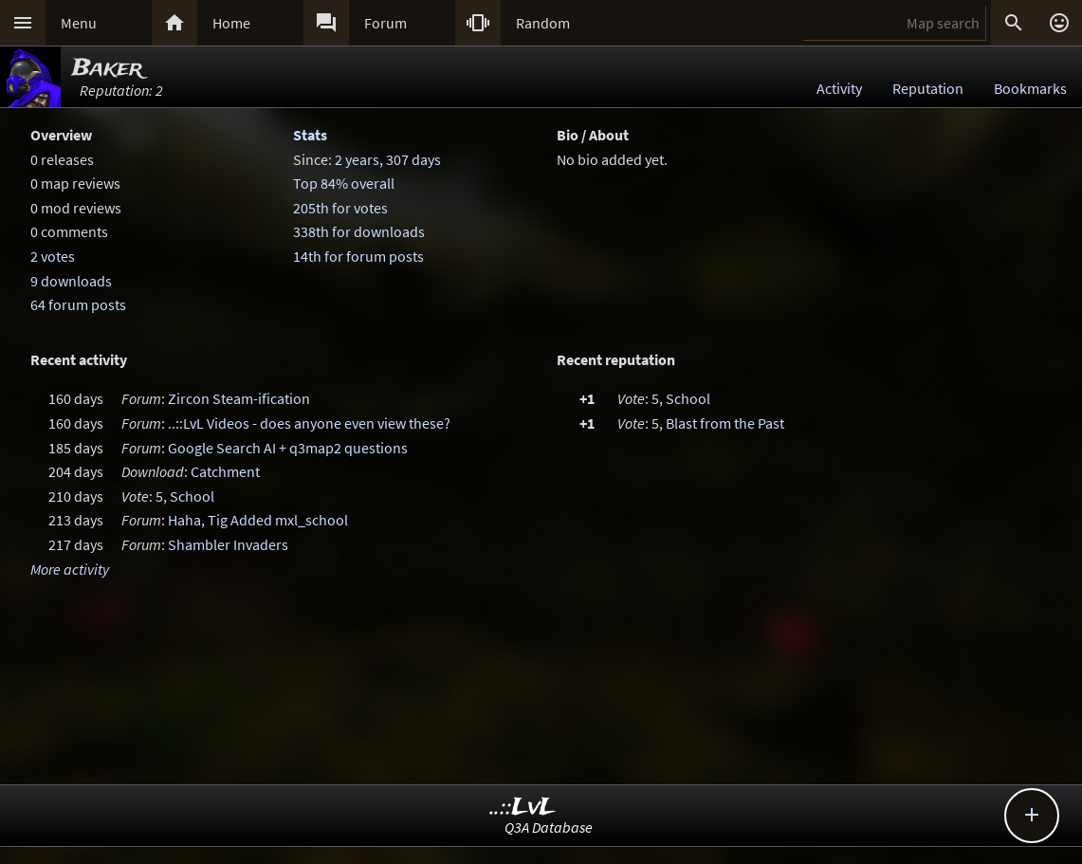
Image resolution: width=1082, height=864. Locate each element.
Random (543, 22)
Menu (79, 22)
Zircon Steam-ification (239, 398)
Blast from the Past (725, 423)
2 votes (52, 256)
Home (231, 22)
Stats (310, 134)
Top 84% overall (343, 183)
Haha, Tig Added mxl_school (258, 519)
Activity (839, 88)
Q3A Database (548, 827)
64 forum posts (78, 304)
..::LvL (523, 807)
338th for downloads (359, 231)
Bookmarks (1030, 88)
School (192, 496)
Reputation (927, 88)
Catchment (225, 471)
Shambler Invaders (228, 544)
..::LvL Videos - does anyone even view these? (309, 423)
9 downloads (71, 280)
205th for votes (340, 207)
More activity (69, 569)
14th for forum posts (358, 256)
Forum (385, 22)
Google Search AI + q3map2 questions (288, 447)
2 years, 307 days (388, 159)
